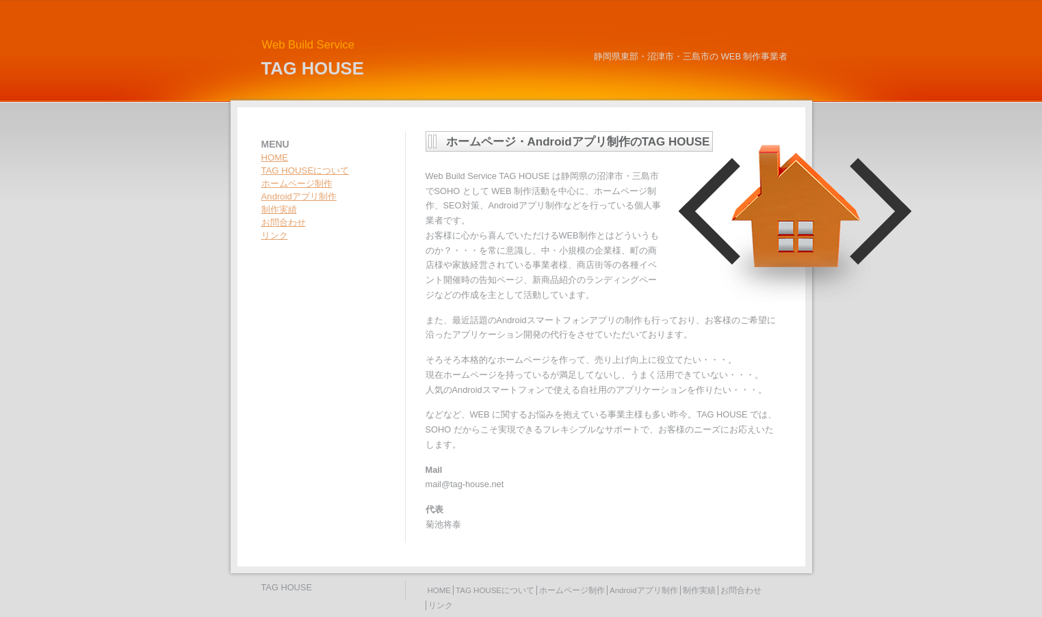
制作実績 (279, 209)
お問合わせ (283, 222)
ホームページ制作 (297, 183)
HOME (275, 157)
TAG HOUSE (312, 68)
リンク (274, 235)
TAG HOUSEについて (305, 170)
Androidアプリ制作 (299, 196)
